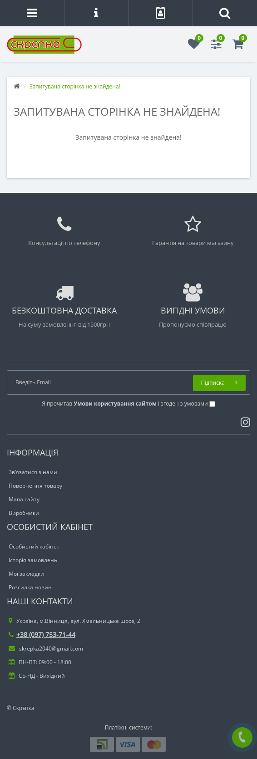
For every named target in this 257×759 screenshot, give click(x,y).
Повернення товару (35, 486)
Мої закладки (26, 574)
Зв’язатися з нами (33, 472)
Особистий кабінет (34, 546)
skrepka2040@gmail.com (46, 648)
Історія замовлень (33, 560)
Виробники (24, 513)
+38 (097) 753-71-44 (42, 634)
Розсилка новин (30, 587)
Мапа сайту (24, 499)
